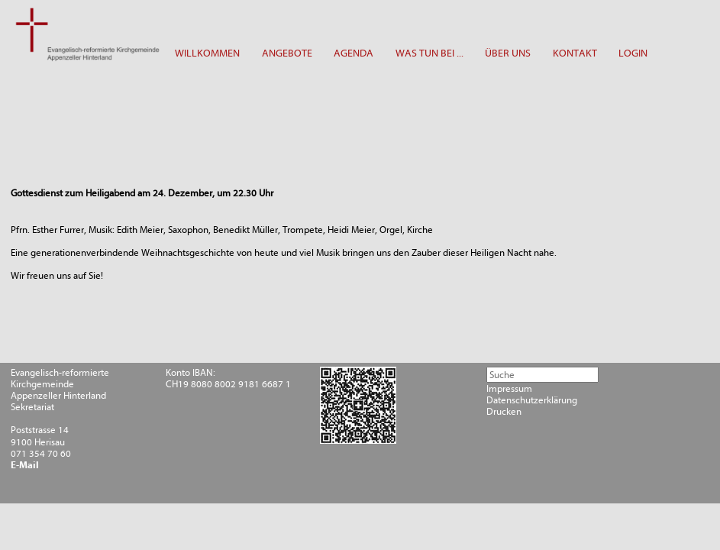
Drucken (503, 411)
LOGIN (632, 53)
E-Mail (25, 465)
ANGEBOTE (287, 53)
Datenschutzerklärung (531, 400)
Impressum (509, 388)
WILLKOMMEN (207, 53)
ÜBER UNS (508, 53)
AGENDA (353, 53)
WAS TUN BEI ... (429, 53)
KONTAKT (575, 53)
